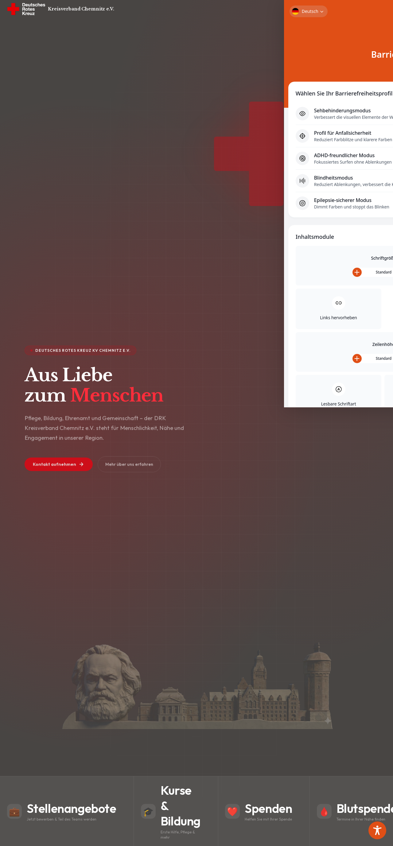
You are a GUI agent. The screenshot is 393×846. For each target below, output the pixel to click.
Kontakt (311, 10)
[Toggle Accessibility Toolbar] (377, 830)
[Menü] (377, 10)
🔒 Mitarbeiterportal (347, 10)
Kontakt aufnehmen (61, 470)
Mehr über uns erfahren (136, 470)
